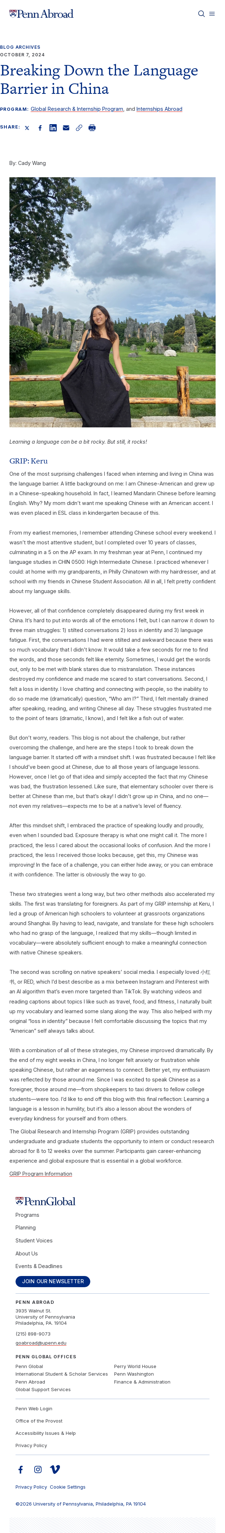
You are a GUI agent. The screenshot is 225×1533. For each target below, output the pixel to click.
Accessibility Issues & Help (46, 1433)
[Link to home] (41, 13)
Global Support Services (43, 1389)
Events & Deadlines (39, 1266)
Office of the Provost (39, 1421)
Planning (26, 1227)
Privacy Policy (31, 1445)
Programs (27, 1215)
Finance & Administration (142, 1382)
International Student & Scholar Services (62, 1374)
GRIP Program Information (40, 1174)
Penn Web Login (34, 1408)
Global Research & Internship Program (77, 109)
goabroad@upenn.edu (41, 1343)
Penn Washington (134, 1374)
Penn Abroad (30, 1382)
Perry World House (135, 1366)
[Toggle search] (201, 13)
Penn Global (29, 1366)
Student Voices (34, 1240)
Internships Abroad (159, 109)
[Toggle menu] (212, 13)
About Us (27, 1253)
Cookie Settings (68, 1487)
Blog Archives (20, 47)
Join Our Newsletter (53, 1281)
